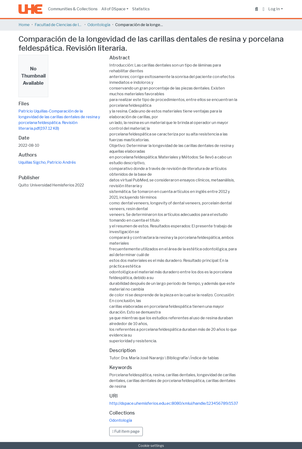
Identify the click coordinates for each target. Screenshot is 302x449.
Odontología (99, 24)
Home (24, 24)
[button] (263, 9)
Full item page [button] (126, 431)
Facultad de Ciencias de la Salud (58, 24)
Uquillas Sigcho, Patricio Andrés (47, 162)
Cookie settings (151, 445)
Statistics (141, 9)
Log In (274, 9)
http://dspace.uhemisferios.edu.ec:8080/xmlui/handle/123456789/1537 (173, 403)
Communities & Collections (73, 9)
